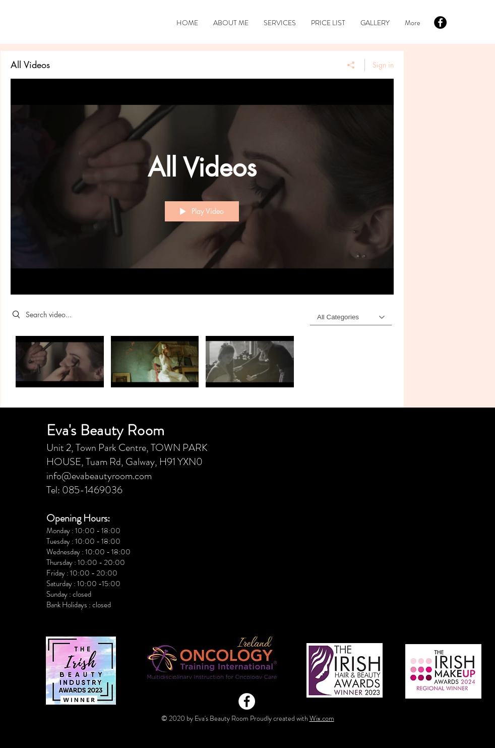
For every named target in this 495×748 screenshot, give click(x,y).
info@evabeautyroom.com (99, 476)
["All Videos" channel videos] (202, 364)
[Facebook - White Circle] (246, 701)
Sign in (383, 65)
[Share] (351, 65)
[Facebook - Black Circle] (440, 22)
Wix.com (322, 718)
